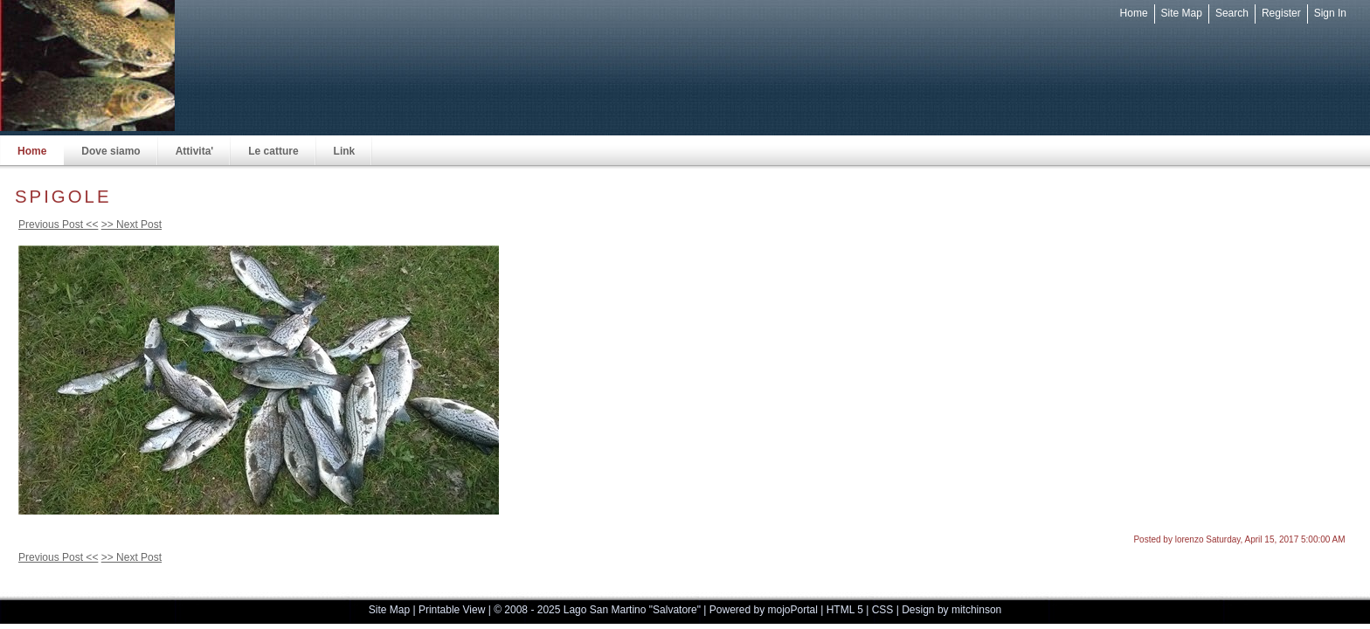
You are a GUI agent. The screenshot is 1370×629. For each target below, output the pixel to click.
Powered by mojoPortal (763, 610)
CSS (883, 610)
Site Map (1181, 13)
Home (1134, 13)
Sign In (1330, 13)
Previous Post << (58, 224)
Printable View (452, 610)
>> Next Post (131, 224)
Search (1232, 13)
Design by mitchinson (951, 610)
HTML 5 (845, 610)
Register (1281, 13)
